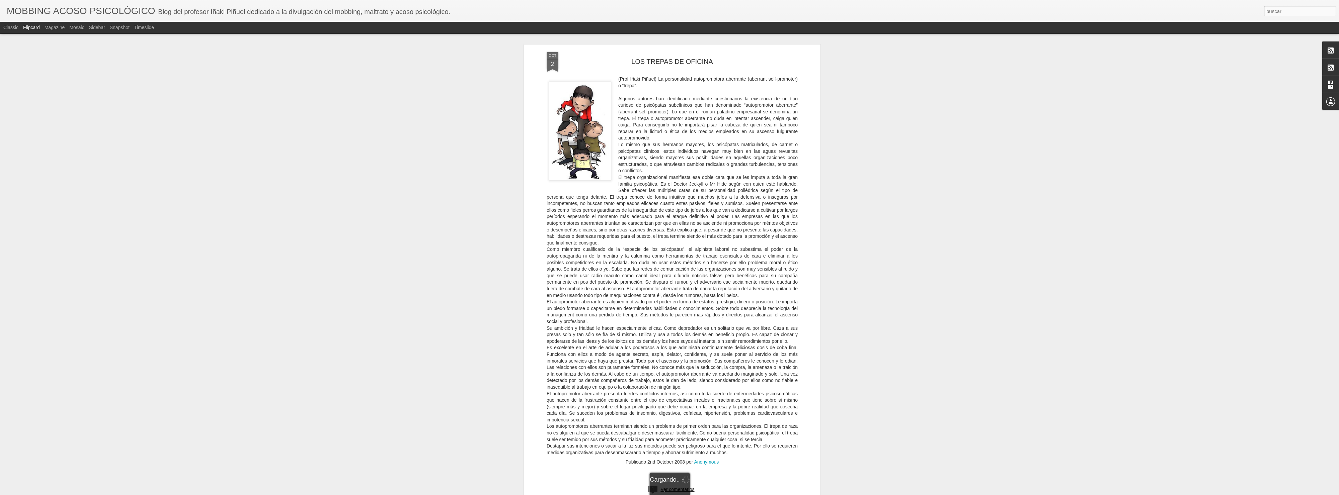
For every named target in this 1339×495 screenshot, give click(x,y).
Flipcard (31, 27)
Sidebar (97, 27)
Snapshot (120, 27)
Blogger (695, 491)
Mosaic (76, 27)
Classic (10, 27)
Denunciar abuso (718, 491)
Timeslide (144, 27)
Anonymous (706, 120)
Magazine (55, 27)
